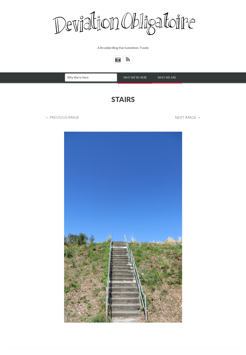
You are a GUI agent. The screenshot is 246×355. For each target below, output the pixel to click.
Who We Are (167, 77)
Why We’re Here (135, 77)
